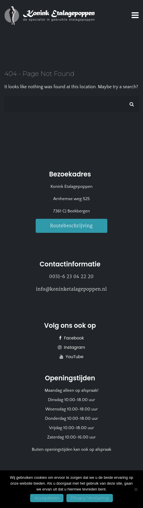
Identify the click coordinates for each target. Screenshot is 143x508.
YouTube (74, 357)
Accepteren (47, 498)
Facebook (73, 338)
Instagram (74, 347)
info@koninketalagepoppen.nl (71, 289)
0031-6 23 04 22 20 (71, 276)
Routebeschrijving (71, 225)
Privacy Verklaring (89, 498)
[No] (136, 489)
